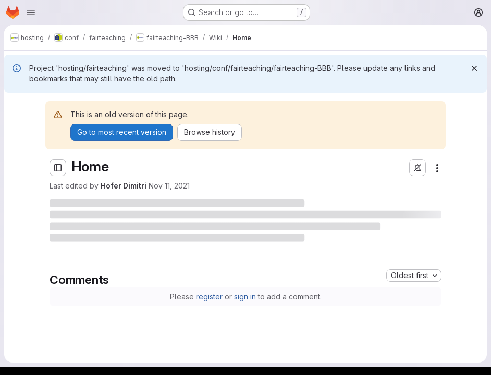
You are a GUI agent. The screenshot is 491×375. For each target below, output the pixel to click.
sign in (245, 296)
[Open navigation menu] (30, 12)
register (209, 296)
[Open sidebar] (58, 167)
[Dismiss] (474, 68)
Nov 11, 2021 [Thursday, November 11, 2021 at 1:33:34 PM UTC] (169, 185)
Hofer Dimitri (123, 185)
